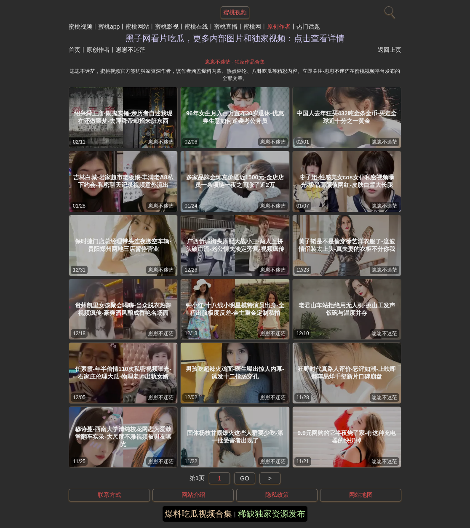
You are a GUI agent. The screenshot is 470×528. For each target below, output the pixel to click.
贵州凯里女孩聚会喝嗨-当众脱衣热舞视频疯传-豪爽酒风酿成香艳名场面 (123, 309)
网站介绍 (193, 494)
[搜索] (389, 10)
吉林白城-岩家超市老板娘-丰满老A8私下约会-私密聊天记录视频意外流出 (123, 181)
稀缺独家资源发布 (271, 513)
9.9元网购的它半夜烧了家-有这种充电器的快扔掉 (346, 436)
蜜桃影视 (167, 26)
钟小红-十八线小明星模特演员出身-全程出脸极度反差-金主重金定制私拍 (235, 309)
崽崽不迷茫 (161, 142)
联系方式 (109, 494)
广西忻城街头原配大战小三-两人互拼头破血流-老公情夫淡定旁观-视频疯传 (235, 245)
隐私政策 (277, 494)
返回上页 (389, 49)
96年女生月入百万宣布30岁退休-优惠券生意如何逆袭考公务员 (235, 117)
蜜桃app (109, 26)
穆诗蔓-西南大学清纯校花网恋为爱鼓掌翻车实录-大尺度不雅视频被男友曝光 (123, 437)
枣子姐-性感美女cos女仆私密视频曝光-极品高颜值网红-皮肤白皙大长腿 (346, 181)
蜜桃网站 (137, 26)
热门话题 (308, 26)
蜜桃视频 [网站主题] (235, 12)
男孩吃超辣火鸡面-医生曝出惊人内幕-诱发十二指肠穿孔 (235, 372)
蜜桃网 (252, 26)
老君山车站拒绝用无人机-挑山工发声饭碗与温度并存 (347, 309)
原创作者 (279, 26)
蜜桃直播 (226, 26)
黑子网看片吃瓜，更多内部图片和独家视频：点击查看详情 (235, 38)
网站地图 (361, 494)
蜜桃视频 (80, 26)
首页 (74, 49)
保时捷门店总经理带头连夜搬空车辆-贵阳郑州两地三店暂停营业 (123, 245)
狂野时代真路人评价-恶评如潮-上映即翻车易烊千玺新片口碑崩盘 (347, 372)
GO (244, 478)
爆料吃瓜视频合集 (198, 513)
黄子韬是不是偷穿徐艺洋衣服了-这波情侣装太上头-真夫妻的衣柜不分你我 (347, 245)
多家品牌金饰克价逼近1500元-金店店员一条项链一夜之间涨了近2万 (235, 181)
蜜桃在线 (196, 26)
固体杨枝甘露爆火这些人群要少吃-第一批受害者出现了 (235, 436)
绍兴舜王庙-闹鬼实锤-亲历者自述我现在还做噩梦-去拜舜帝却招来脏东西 (123, 117)
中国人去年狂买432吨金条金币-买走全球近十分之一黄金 (346, 117)
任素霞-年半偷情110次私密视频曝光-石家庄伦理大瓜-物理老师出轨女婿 (123, 372)
